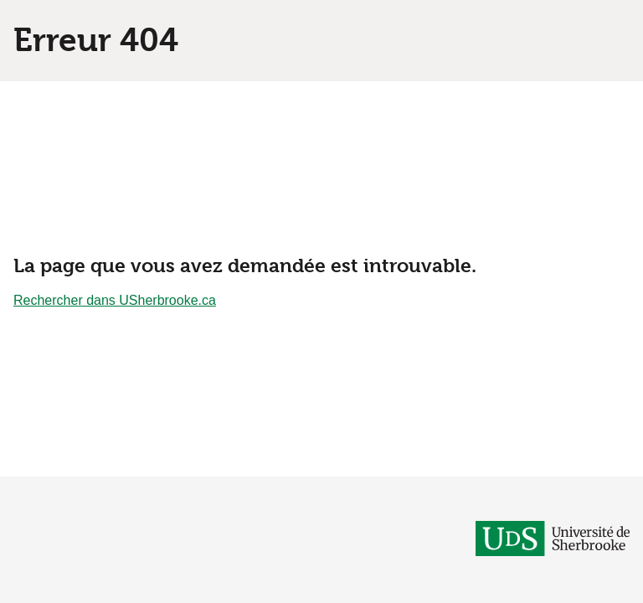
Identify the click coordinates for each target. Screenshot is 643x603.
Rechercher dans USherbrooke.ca (114, 300)
